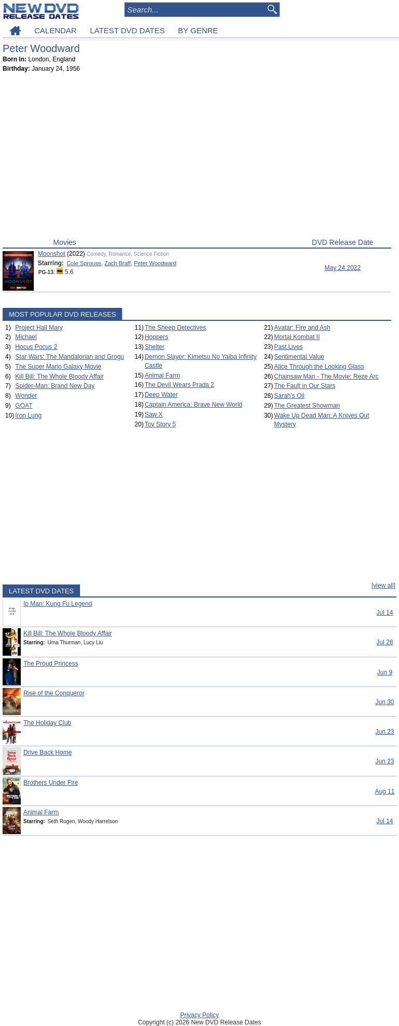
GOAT (23, 405)
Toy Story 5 (160, 424)
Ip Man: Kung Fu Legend (57, 603)
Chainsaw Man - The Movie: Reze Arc (326, 376)
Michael (25, 337)
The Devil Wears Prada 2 (179, 384)
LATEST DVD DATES (127, 30)
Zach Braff (117, 263)
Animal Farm (162, 375)
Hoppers (156, 337)
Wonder (26, 395)
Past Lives (288, 346)
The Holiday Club (47, 722)
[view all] (383, 585)
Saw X (153, 414)
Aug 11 (384, 791)
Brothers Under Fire (50, 782)
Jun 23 (384, 731)
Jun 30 (384, 702)
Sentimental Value (299, 356)
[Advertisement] (197, 157)
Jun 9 (384, 672)
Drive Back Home (47, 752)
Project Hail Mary (38, 327)
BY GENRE (198, 30)
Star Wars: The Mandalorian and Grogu (69, 356)
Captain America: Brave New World (193, 404)
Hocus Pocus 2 (36, 346)
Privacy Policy (199, 1015)
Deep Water (161, 394)
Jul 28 (384, 642)
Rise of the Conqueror (53, 693)
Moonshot (51, 253)
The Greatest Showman (307, 405)
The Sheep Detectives (175, 327)
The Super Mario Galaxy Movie (58, 366)
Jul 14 (384, 612)
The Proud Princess (50, 663)
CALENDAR (55, 30)
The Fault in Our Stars (305, 385)
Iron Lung (28, 415)
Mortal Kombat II (297, 337)
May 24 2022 (343, 267)
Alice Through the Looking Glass (319, 366)
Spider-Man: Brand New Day (55, 385)
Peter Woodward (155, 263)
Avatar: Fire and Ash (302, 327)
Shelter (154, 346)
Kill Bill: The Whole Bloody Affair (59, 376)
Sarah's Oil (289, 395)
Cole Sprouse (83, 263)
